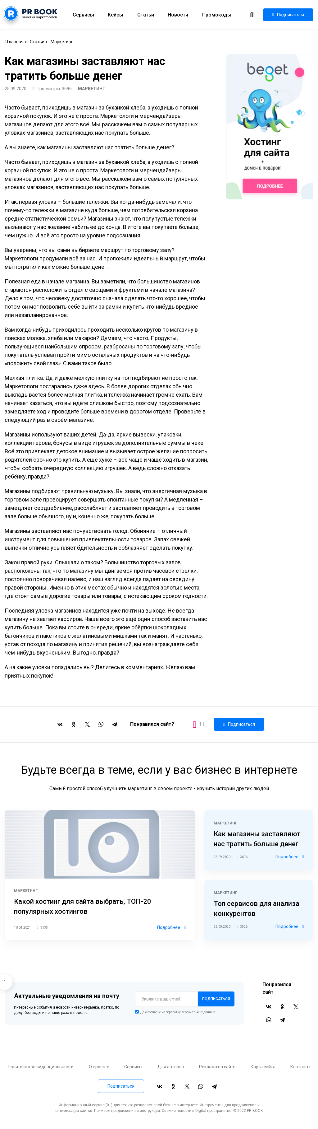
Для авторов (170, 1066)
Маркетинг (62, 41)
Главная (14, 41)
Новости (178, 15)
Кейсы (115, 15)
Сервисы (83, 15)
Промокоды (216, 15)
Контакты (300, 1066)
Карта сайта (263, 1066)
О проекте (99, 1066)
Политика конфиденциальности (41, 1066)
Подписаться (288, 15)
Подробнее (171, 927)
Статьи (145, 15)
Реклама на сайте (217, 1066)
